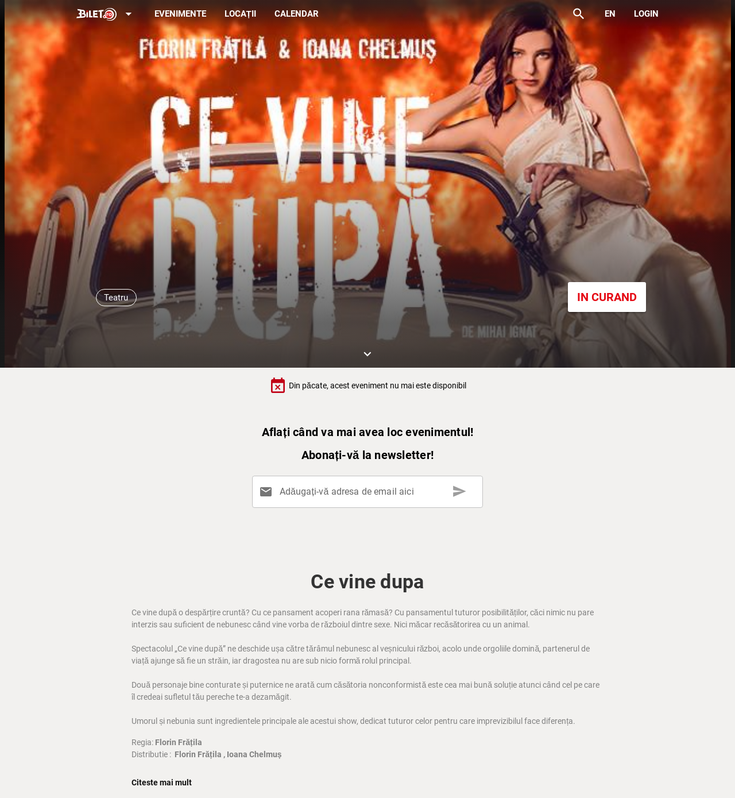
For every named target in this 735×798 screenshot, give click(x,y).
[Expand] (106, 14)
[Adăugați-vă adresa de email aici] (369, 492)
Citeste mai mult (161, 782)
